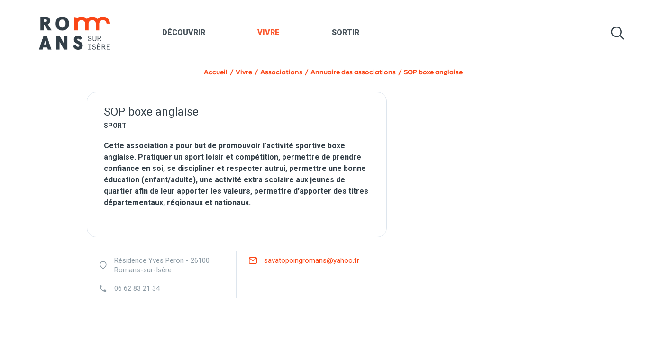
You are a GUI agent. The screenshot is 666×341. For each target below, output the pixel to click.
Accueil (216, 72)
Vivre (268, 32)
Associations (281, 72)
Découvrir (183, 32)
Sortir (345, 32)
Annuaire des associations (353, 72)
